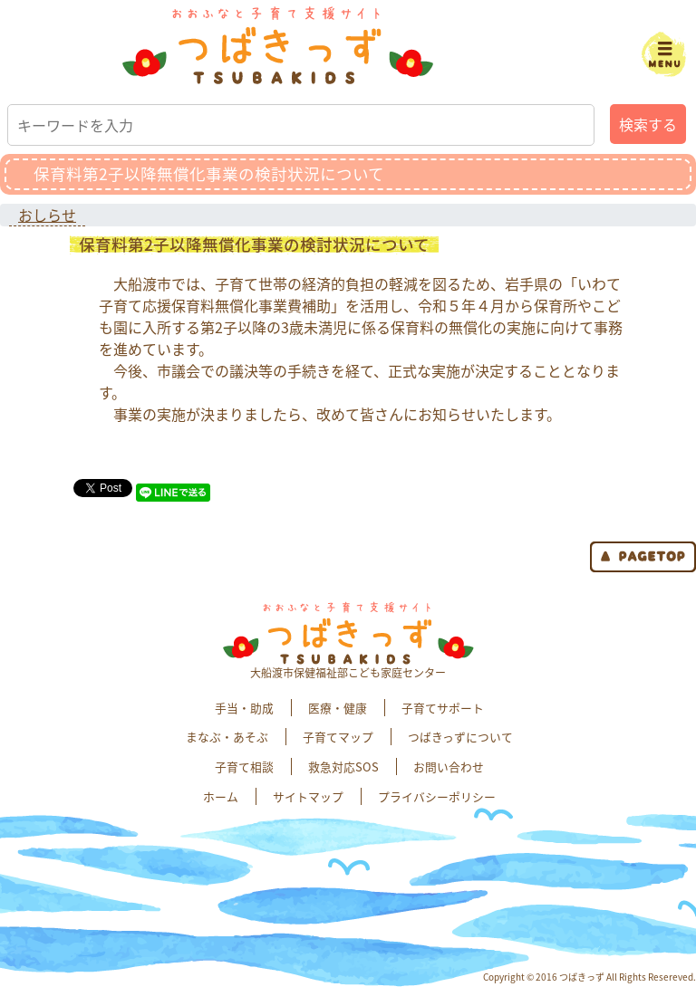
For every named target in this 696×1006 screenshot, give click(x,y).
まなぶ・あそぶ (227, 736)
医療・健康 (337, 707)
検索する (648, 124)
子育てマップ (338, 736)
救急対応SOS (343, 766)
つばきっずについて (460, 736)
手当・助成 (244, 707)
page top (643, 556)
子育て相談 (244, 766)
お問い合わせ (448, 766)
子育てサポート (442, 707)
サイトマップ (308, 796)
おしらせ (47, 214)
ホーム (220, 796)
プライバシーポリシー (437, 796)
